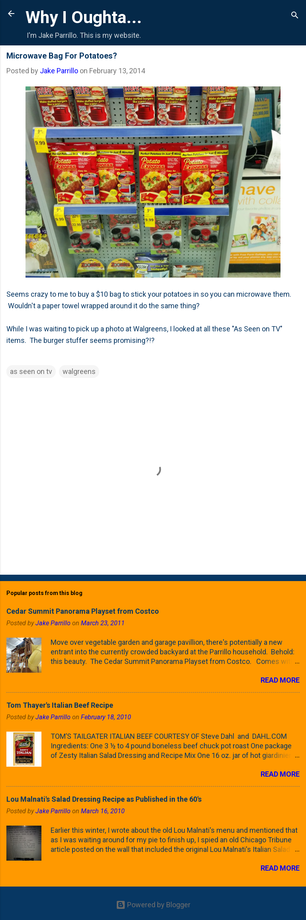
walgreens (79, 371)
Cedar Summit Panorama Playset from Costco (82, 611)
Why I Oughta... (84, 17)
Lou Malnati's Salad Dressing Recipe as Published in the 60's (104, 799)
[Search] (295, 16)
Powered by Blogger (153, 904)
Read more (280, 680)
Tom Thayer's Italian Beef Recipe (59, 705)
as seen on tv (31, 371)
